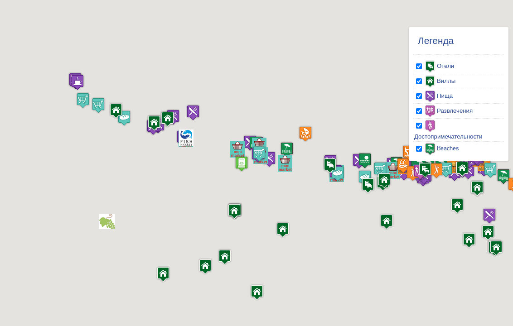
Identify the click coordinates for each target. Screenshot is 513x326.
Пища (439, 95)
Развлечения (449, 110)
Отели (439, 66)
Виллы (440, 81)
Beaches (442, 148)
